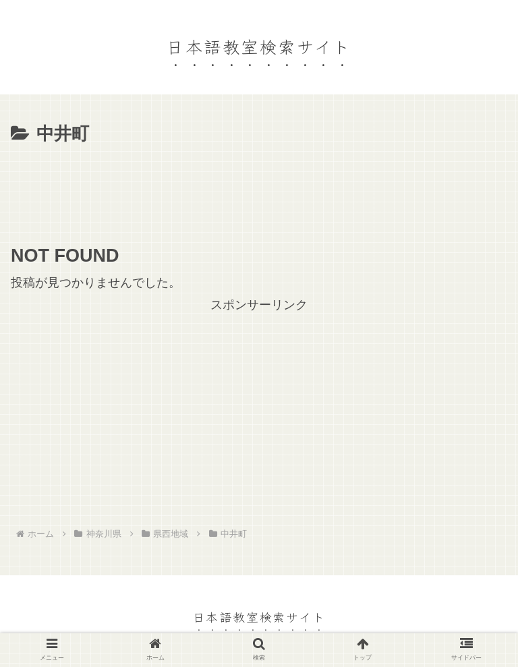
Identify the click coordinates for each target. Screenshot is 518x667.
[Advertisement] (259, 186)
